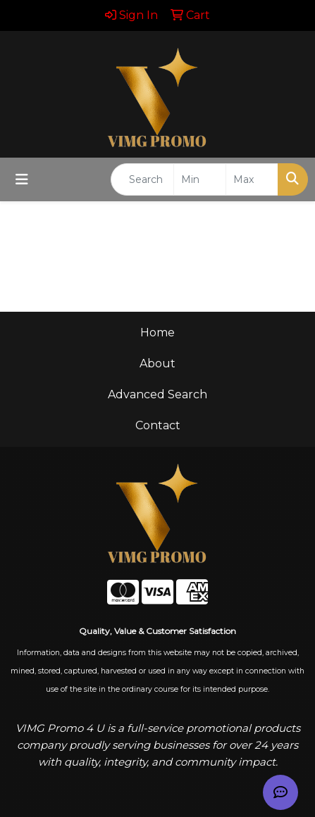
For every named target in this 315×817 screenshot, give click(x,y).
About (157, 363)
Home (157, 332)
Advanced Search (157, 394)
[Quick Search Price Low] (199, 179)
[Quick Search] (142, 179)
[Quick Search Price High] (252, 179)
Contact (157, 425)
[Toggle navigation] (22, 179)
